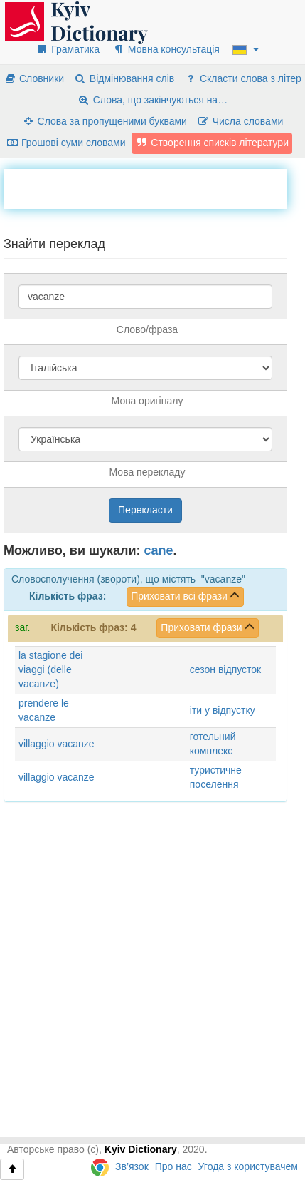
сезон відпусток (225, 669)
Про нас (173, 1166)
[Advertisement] (154, 187)
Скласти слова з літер (242, 78)
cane (158, 550)
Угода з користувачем (248, 1166)
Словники (34, 78)
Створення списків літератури (212, 142)
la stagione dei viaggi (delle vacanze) (50, 669)
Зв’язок (132, 1166)
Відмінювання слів (124, 78)
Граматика (68, 49)
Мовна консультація (166, 49)
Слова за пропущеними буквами (104, 121)
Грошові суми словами (66, 142)
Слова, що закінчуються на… (152, 100)
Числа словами (240, 121)
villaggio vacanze (56, 743)
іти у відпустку (222, 710)
